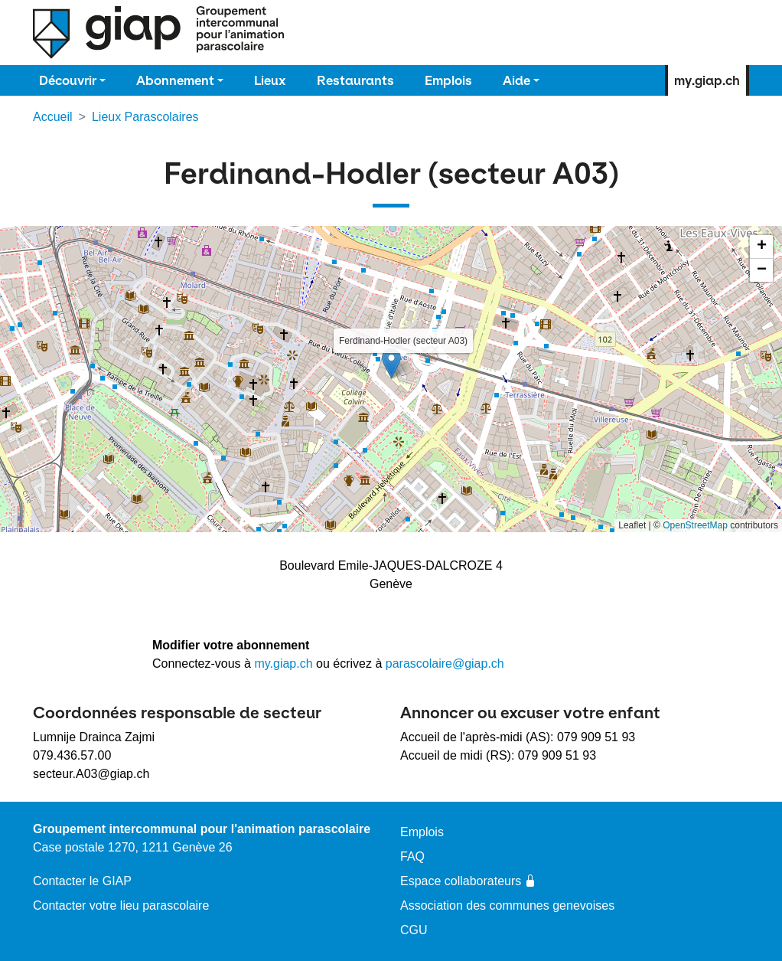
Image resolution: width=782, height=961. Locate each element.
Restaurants (355, 80)
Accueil (53, 116)
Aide (516, 80)
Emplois (448, 80)
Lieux (270, 80)
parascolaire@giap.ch (445, 663)
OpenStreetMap (695, 525)
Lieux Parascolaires (145, 116)
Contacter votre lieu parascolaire (121, 905)
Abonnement (175, 80)
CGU (414, 929)
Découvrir (67, 80)
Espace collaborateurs (468, 880)
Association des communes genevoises (507, 905)
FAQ (412, 856)
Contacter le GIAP (82, 880)
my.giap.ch (707, 80)
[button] (391, 363)
